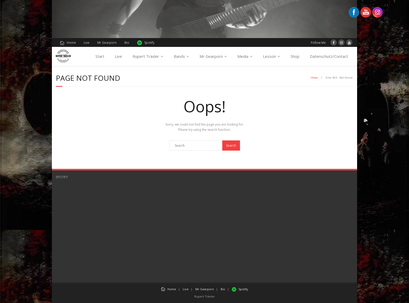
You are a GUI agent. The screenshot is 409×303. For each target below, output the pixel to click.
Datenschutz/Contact (329, 56)
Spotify (145, 42)
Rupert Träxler (146, 56)
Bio (126, 42)
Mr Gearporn (107, 42)
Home (68, 42)
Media (242, 56)
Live (86, 42)
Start (99, 56)
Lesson (269, 56)
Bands (179, 56)
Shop (295, 56)
